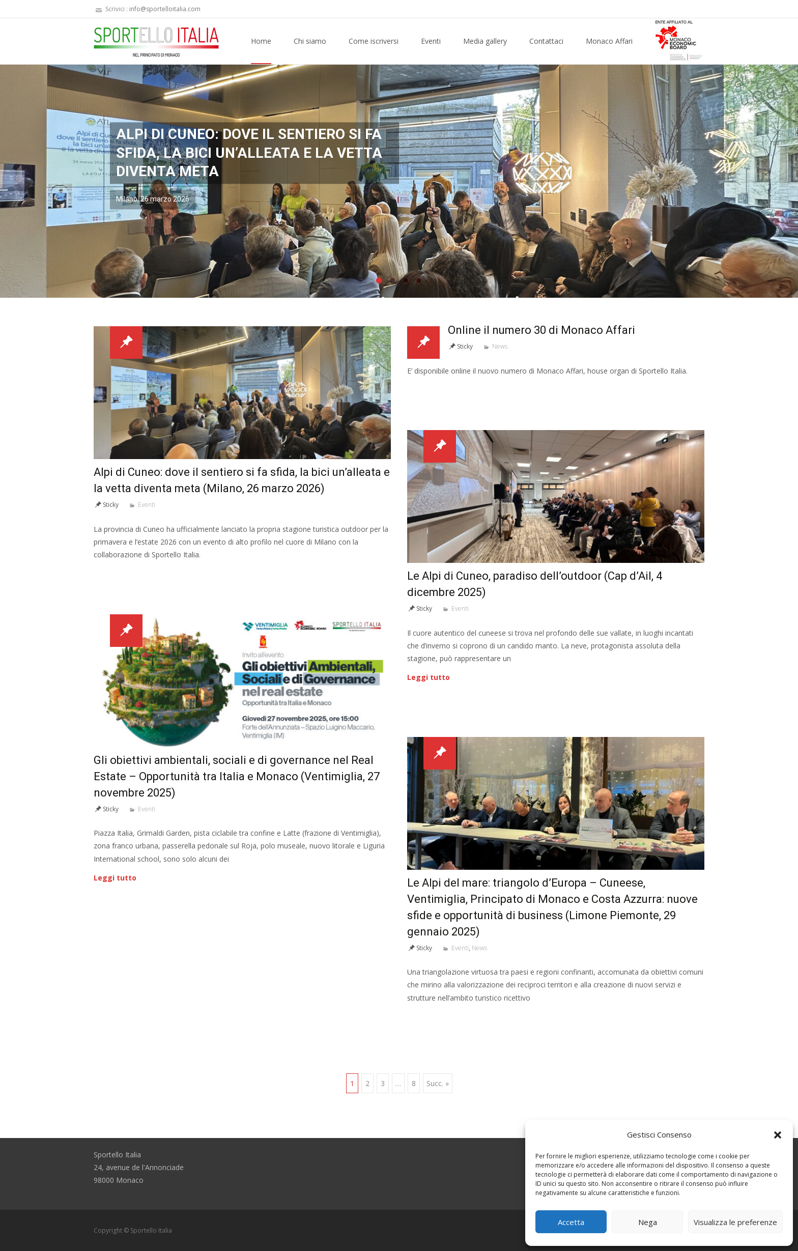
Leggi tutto (428, 677)
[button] (778, 1135)
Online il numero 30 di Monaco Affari (541, 330)
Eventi (431, 50)
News (499, 346)
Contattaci (546, 50)
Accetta (571, 1222)
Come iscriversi (373, 50)
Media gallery (485, 50)
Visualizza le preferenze (735, 1222)
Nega (647, 1222)
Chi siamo (310, 50)
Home (261, 50)
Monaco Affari (609, 50)
